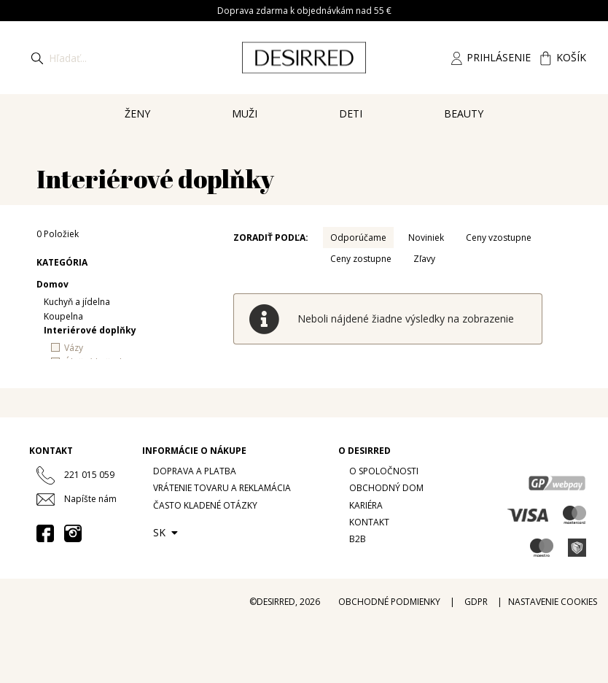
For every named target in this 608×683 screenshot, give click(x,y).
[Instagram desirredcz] (73, 532)
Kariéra (366, 505)
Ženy (137, 113)
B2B (357, 539)
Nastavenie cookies (552, 601)
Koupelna (63, 316)
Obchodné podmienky (389, 601)
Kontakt (369, 522)
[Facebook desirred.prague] (45, 532)
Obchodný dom (386, 488)
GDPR (476, 601)
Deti (350, 113)
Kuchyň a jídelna (77, 302)
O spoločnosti (383, 471)
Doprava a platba (194, 471)
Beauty (463, 113)
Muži (244, 113)
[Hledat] (37, 57)
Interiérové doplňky (90, 330)
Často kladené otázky (205, 505)
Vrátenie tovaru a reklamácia (222, 488)
